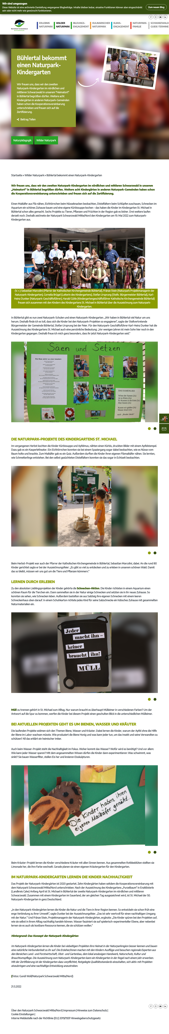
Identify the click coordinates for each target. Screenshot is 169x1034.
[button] (26, 119)
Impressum (69, 1010)
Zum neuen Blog (156, 7)
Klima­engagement (121, 25)
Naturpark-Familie (140, 25)
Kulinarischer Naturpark (101, 25)
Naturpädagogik (22, 140)
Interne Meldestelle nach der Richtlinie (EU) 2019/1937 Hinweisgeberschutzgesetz (55, 1018)
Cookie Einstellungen (22, 1014)
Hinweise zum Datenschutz (92, 1010)
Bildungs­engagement (81, 25)
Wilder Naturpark (63, 25)
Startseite (16, 175)
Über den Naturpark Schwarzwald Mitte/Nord (36, 1010)
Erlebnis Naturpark (46, 25)
